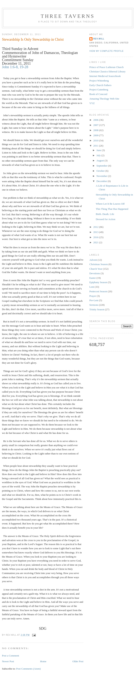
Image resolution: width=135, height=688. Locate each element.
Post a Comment (10, 655)
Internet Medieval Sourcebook (105, 76)
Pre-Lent (93, 300)
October (100, 170)
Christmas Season (98, 264)
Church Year (95, 268)
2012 (96, 226)
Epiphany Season (98, 282)
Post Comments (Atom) (28, 668)
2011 (96, 145)
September (102, 165)
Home (43, 661)
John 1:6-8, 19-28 (15, 67)
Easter (92, 277)
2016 (96, 237)
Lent (91, 286)
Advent (93, 259)
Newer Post (8, 661)
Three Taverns (68, 16)
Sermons (93, 304)
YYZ (92, 103)
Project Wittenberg (99, 80)
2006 (96, 119)
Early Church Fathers (100, 85)
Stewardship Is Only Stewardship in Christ (33, 39)
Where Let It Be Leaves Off (110, 203)
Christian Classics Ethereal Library (107, 71)
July (98, 155)
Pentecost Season (98, 291)
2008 (96, 130)
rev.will (98, 39)
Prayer (92, 295)
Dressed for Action (105, 219)
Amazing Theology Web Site (104, 98)
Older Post (77, 661)
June (99, 150)
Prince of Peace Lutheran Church (106, 67)
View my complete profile (106, 51)
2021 (96, 242)
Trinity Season (96, 309)
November (102, 175)
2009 (96, 135)
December (102, 181)
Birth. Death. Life (105, 214)
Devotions (94, 273)
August (100, 160)
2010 (96, 140)
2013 (96, 232)
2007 (96, 125)
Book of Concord (98, 94)
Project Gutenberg (98, 89)
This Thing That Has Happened (112, 208)
